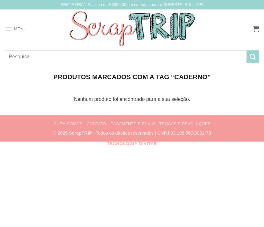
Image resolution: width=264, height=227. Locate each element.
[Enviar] (253, 56)
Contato (96, 124)
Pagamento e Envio (133, 124)
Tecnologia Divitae (132, 143)
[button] (16, 29)
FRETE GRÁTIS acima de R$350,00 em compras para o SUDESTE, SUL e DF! (132, 4)
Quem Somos (67, 124)
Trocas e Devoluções (185, 124)
